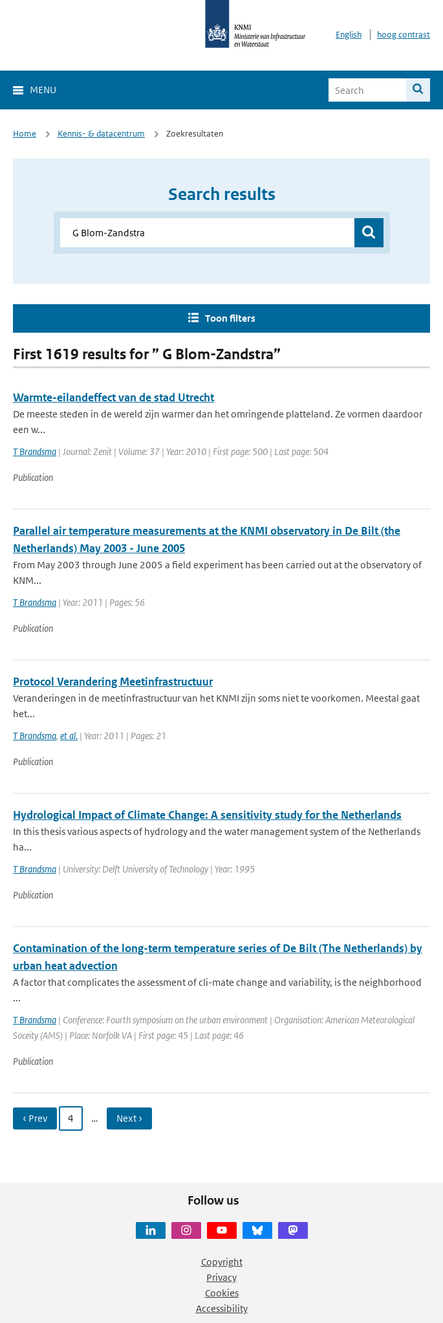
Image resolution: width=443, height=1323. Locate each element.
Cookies (222, 1293)
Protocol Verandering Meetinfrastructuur (113, 681)
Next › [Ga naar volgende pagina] (129, 1118)
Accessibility (222, 1308)
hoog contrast (403, 34)
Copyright (222, 1262)
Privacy (221, 1277)
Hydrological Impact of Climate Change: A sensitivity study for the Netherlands (207, 815)
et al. (69, 735)
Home (24, 133)
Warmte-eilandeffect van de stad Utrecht (113, 397)
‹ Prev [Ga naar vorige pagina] (35, 1118)
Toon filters (230, 318)
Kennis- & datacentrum (101, 133)
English (349, 34)
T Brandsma (34, 451)
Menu (43, 89)
